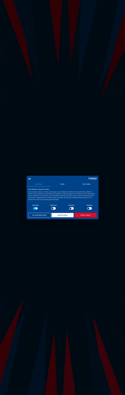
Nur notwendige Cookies (39, 215)
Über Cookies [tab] (86, 184)
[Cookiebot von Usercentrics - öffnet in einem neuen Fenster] (90, 179)
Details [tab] (63, 184)
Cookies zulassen (85, 215)
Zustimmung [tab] (38, 184)
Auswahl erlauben (62, 215)
